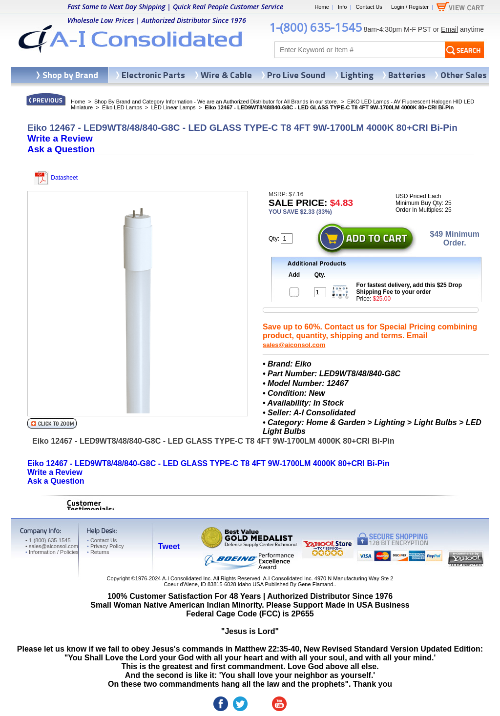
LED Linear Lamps (173, 107)
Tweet (169, 546)
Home (321, 7)
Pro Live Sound (296, 75)
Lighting (357, 75)
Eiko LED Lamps (122, 107)
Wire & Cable (226, 75)
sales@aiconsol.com (294, 344)
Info (342, 7)
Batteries (407, 75)
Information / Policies (52, 552)
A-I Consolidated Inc (186, 578)
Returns (98, 552)
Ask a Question (61, 149)
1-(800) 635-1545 (315, 27)
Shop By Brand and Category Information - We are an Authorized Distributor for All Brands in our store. (216, 101)
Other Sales (463, 75)
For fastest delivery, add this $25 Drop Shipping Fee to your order (409, 288)
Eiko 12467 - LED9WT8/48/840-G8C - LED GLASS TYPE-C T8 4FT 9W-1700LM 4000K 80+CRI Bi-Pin (208, 463)
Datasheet (56, 177)
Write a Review (60, 138)
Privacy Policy (105, 546)
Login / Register (410, 7)
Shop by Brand (70, 75)
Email (449, 29)
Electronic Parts (153, 75)
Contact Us (368, 7)
